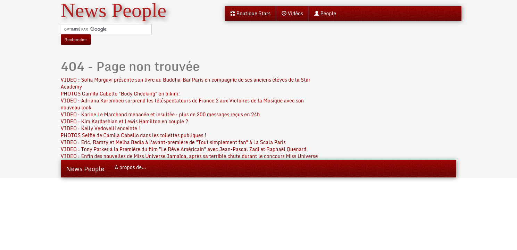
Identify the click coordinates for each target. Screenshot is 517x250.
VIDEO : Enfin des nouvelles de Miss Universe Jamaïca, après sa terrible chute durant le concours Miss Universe (189, 156)
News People (85, 169)
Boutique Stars (250, 13)
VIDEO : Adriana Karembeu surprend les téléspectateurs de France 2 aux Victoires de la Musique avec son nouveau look (182, 104)
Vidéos (292, 13)
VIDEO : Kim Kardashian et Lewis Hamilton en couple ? (124, 121)
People (325, 13)
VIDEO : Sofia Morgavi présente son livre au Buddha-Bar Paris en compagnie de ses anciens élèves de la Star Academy (186, 83)
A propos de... (130, 167)
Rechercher (76, 39)
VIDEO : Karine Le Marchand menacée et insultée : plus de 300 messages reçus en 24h (160, 114)
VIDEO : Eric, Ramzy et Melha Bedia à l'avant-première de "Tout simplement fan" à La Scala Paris (173, 142)
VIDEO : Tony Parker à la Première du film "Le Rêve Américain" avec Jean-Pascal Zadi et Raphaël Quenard (184, 149)
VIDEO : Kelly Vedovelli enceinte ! (100, 128)
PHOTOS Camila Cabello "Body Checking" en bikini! (120, 94)
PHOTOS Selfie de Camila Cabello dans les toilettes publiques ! (134, 135)
